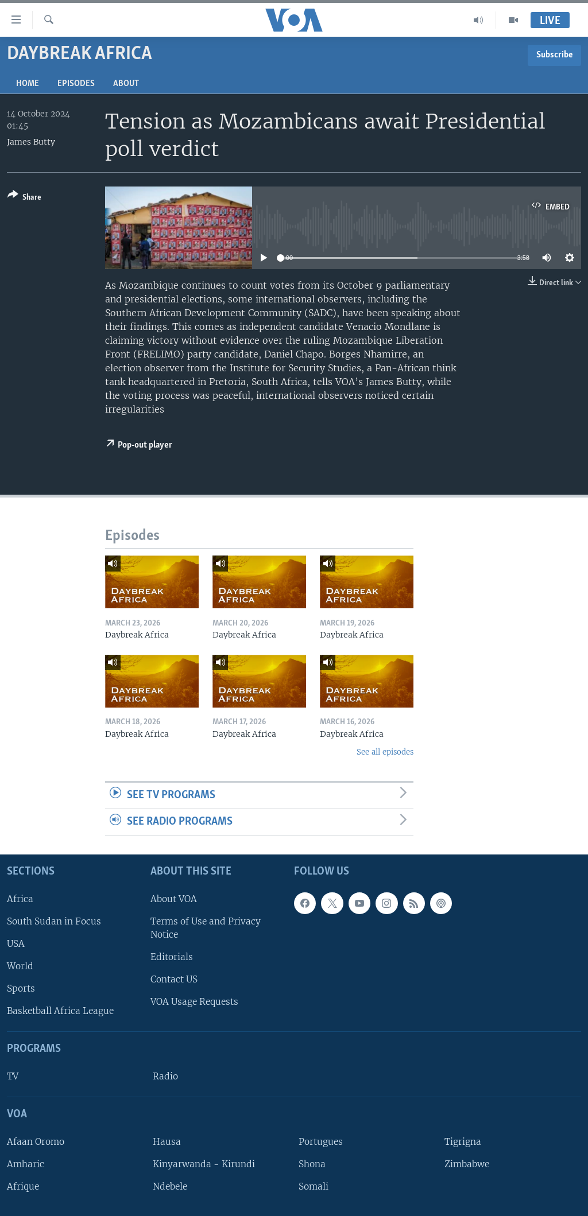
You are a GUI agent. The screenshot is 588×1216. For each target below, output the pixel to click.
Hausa (167, 1141)
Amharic (25, 1164)
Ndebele (170, 1186)
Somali (313, 1186)
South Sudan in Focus (54, 921)
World (20, 966)
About (126, 83)
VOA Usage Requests (194, 1001)
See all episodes (385, 752)
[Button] (24, 198)
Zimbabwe (466, 1164)
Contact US (174, 979)
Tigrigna (462, 1141)
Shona (312, 1164)
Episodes (76, 83)
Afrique (23, 1186)
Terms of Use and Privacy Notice (205, 928)
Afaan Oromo (35, 1141)
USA (16, 943)
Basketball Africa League (60, 1010)
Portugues (321, 1141)
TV (12, 1076)
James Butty (31, 142)
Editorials (171, 956)
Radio (165, 1076)
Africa (20, 898)
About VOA (173, 898)
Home (27, 83)
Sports (21, 988)
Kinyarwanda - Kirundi (204, 1164)
